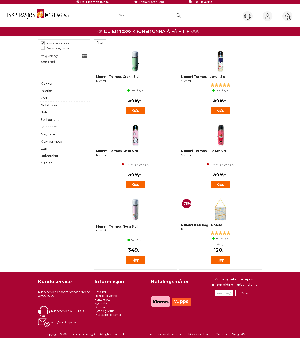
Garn (44, 149)
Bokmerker (49, 156)
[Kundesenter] (247, 16)
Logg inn (267, 16)
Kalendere (49, 127)
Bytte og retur (104, 311)
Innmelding (224, 284)
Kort (44, 98)
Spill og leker (51, 120)
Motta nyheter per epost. (234, 279)
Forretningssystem (161, 334)
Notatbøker (50, 105)
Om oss (100, 307)
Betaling (100, 292)
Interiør (46, 91)
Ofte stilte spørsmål (108, 315)
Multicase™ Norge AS (230, 334)
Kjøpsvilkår (101, 303)
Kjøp (135, 110)
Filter (100, 42)
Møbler (46, 163)
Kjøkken (47, 83)
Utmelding (249, 284)
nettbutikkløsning (191, 334)
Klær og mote (51, 141)
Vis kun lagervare (58, 48)
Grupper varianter (58, 43)
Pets (44, 112)
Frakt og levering (106, 295)
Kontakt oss (102, 299)
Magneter (48, 134)
